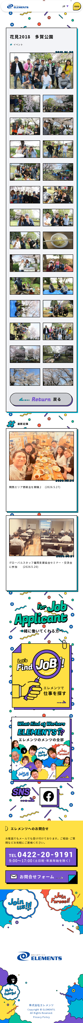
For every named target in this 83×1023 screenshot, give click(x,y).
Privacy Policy (41, 1017)
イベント (18, 44)
